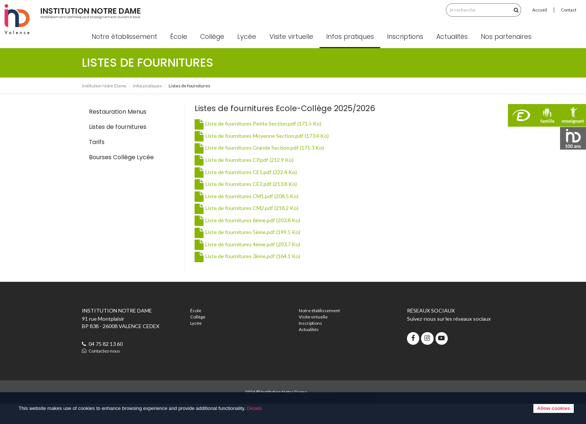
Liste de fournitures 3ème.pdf (247, 275)
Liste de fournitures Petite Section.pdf (258, 142)
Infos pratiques (358, 55)
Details (254, 408)
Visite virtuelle (299, 55)
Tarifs (97, 160)
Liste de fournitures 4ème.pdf (247, 263)
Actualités (460, 55)
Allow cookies (553, 408)
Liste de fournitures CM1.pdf (246, 214)
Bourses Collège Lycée (121, 176)
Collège (220, 55)
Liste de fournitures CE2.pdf (246, 202)
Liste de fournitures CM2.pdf (246, 226)
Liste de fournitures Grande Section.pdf (259, 166)
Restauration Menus (117, 130)
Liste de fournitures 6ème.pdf (247, 239)
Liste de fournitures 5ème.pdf (247, 251)
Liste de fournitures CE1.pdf (246, 190)
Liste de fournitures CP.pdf (244, 178)
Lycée (254, 55)
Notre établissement (132, 55)
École (186, 55)
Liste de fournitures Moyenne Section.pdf (262, 154)
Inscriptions (413, 55)
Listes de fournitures (117, 145)
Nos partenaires (514, 55)
